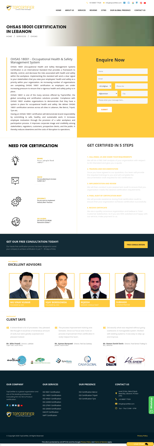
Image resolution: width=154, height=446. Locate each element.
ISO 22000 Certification (52, 402)
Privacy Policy (142, 436)
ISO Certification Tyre (87, 398)
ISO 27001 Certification (52, 405)
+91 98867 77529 (95, 3)
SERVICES (21, 36)
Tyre (12, 110)
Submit (104, 109)
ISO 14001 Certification (52, 395)
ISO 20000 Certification (52, 409)
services (82, 10)
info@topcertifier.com (112, 3)
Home (58, 10)
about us (69, 10)
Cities (103, 10)
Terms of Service (101, 442)
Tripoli (72, 107)
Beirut (65, 107)
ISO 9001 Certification (51, 392)
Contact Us (139, 10)
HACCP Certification (50, 412)
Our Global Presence (120, 10)
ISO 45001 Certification (52, 398)
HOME (9, 36)
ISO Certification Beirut (88, 392)
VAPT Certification (50, 415)
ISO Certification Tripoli (88, 395)
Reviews (93, 10)
